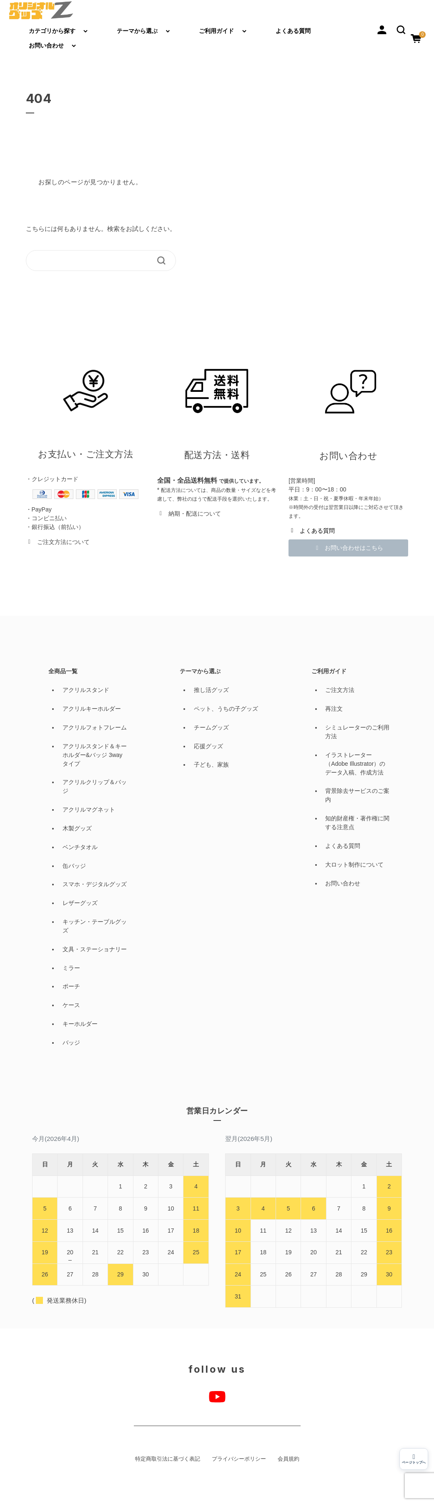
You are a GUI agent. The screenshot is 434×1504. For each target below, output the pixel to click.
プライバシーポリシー (239, 1459)
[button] (401, 29)
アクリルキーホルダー (92, 708)
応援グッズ (208, 746)
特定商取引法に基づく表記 (167, 1459)
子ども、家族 (211, 764)
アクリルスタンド (86, 690)
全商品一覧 (63, 671)
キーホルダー (80, 1023)
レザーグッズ (80, 903)
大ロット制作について (354, 864)
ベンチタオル (80, 847)
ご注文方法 (339, 690)
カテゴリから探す (52, 31)
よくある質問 (293, 31)
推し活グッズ (211, 690)
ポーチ (71, 986)
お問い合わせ (46, 45)
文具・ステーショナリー (95, 949)
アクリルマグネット (89, 809)
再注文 (334, 708)
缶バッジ (74, 865)
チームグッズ (211, 727)
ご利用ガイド (216, 31)
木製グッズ (77, 828)
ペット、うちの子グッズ (226, 708)
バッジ (71, 1042)
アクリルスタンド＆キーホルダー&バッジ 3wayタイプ (95, 755)
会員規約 (288, 1459)
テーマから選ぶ (137, 31)
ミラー (71, 968)
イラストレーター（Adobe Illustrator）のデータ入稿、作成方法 (355, 764)
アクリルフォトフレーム (95, 727)
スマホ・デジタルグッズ (95, 884)
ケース (71, 1005)
